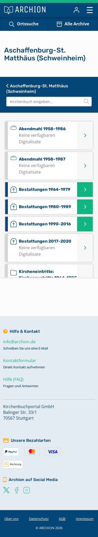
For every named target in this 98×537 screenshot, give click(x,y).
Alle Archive (77, 24)
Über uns (11, 518)
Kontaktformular (19, 360)
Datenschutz (39, 518)
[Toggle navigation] (90, 10)
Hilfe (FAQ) (13, 379)
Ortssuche (27, 24)
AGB (62, 518)
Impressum (85, 518)
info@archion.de (19, 342)
